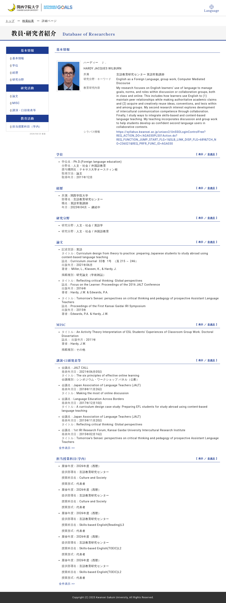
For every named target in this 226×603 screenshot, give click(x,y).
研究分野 (18, 79)
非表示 (211, 154)
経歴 (15, 72)
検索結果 (28, 20)
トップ (10, 20)
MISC (16, 103)
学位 (15, 65)
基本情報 (18, 58)
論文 (15, 96)
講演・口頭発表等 (24, 110)
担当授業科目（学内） (27, 126)
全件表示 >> (67, 447)
